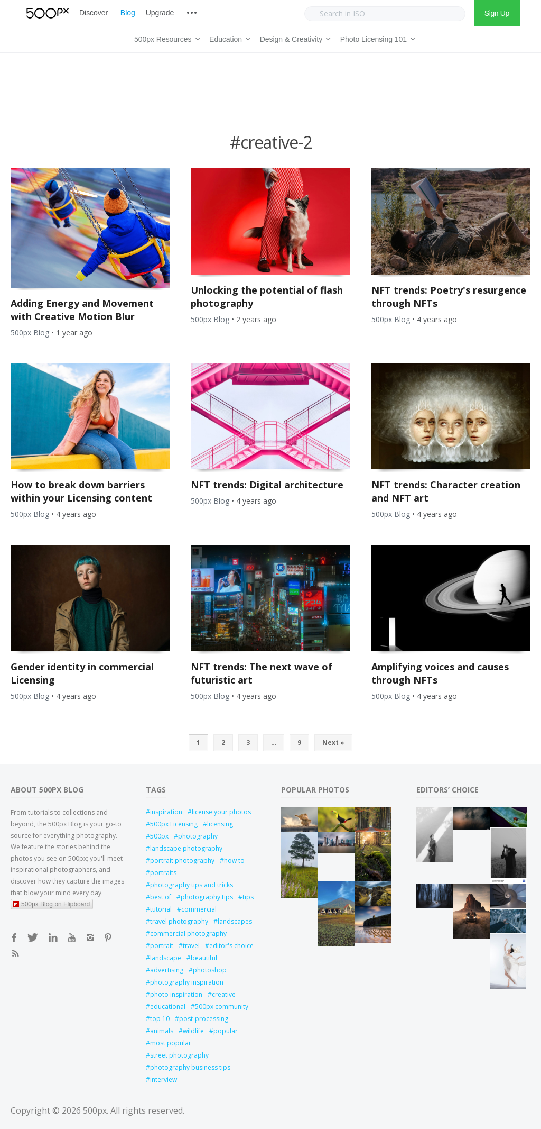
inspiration (166, 811)
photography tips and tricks (191, 884)
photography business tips (190, 1067)
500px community (221, 1006)
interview (163, 1079)
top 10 (160, 1018)
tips (248, 897)
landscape (165, 957)
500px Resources (165, 37)
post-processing (203, 1018)
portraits (163, 872)
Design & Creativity (294, 37)
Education (228, 37)
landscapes (235, 921)
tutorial (161, 909)
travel (191, 945)
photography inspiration (186, 982)
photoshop (210, 970)
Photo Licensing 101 (376, 37)
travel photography (179, 921)
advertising (166, 970)
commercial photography (188, 933)
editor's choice (231, 945)
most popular (170, 1043)
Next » (333, 742)
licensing (220, 824)
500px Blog (30, 332)
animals (161, 1030)
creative (224, 994)
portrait (161, 945)
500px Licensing (174, 824)
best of (160, 897)
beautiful (204, 957)
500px (159, 836)
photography (198, 836)
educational (167, 1006)
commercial (199, 909)
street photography (179, 1055)
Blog (127, 12)
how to (234, 860)
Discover (93, 12)
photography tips (207, 897)
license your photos (221, 811)
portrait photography (182, 860)
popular (225, 1030)
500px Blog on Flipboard (51, 904)
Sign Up (496, 13)
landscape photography (186, 848)
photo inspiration (176, 994)
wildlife (193, 1030)
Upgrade (160, 12)
